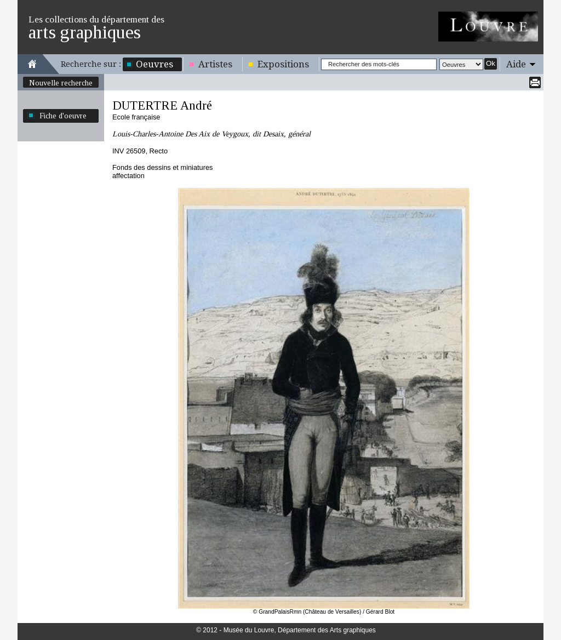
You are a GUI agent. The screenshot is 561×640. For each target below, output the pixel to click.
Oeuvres (154, 64)
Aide (516, 64)
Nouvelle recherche (61, 82)
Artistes (215, 64)
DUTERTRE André (162, 105)
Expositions (283, 64)
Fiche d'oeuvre (63, 115)
